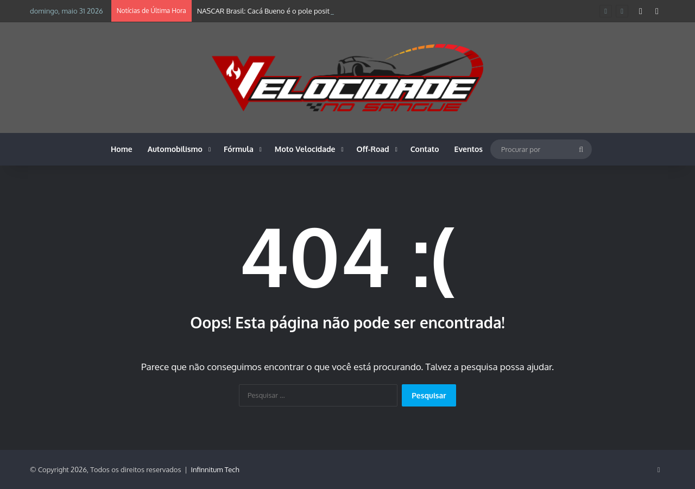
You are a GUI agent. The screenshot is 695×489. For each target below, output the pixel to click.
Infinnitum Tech (215, 469)
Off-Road (373, 149)
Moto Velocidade (305, 149)
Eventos (468, 149)
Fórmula (239, 149)
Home (121, 149)
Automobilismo (175, 149)
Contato (424, 149)
